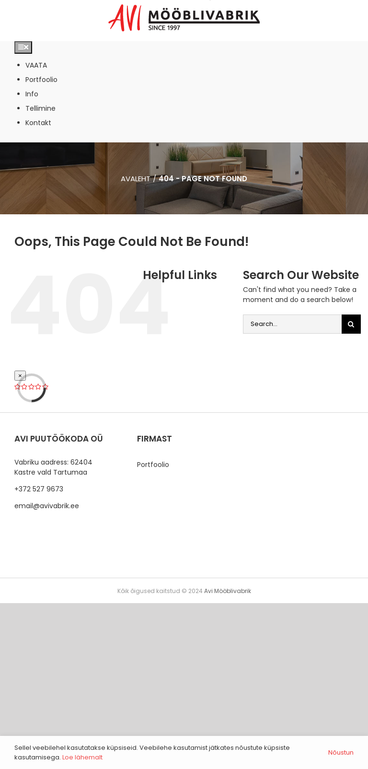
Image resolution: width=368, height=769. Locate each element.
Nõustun (341, 752)
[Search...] (292, 324)
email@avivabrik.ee (46, 506)
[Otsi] (351, 324)
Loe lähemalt (82, 757)
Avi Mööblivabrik (227, 591)
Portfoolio (153, 464)
